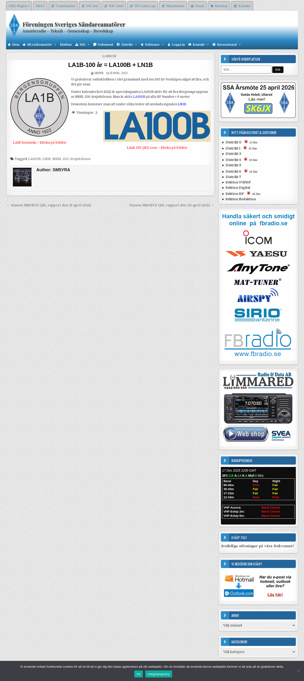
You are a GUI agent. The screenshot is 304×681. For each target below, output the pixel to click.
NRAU (40, 6)
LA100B (34, 159)
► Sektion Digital (236, 187)
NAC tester (116, 6)
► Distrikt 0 (239, 142)
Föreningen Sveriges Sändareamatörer (73, 24)
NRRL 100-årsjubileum (71, 159)
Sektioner (154, 44)
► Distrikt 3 (231, 154)
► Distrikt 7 (231, 177)
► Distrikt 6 (240, 171)
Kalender (244, 6)
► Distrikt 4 (239, 159)
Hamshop (221, 6)
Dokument (105, 44)
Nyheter (111, 56)
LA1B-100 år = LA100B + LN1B (110, 64)
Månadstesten (175, 6)
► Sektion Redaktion (239, 199)
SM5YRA (98, 73)
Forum (199, 6)
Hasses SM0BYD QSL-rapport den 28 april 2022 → (171, 205)
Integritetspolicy (159, 674)
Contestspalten (65, 6)
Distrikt (129, 44)
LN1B (46, 159)
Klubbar (66, 44)
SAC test (92, 6)
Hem (15, 44)
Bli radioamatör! (42, 44)
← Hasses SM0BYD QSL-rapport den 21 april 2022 (49, 205)
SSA (85, 44)
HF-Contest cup (144, 6)
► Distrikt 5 (231, 165)
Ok (139, 674)
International (229, 44)
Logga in (178, 44)
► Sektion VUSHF (236, 182)
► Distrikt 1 (239, 148)
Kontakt (201, 44)
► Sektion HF (241, 193)
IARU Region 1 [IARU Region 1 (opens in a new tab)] (19, 6)
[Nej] (298, 671)
